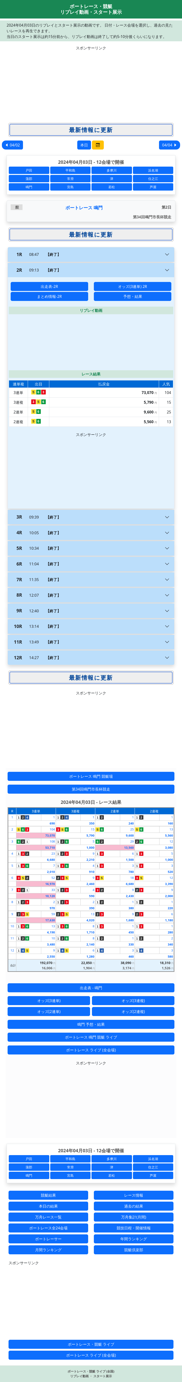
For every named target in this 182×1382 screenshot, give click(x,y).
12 (171, 841)
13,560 (129, 847)
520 (170, 872)
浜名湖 (153, 170)
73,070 (50, 835)
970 (52, 908)
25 (132, 829)
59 (53, 914)
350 (91, 823)
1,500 (130, 859)
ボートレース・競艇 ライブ (91, 1344)
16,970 (50, 884)
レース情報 (133, 1195)
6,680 (51, 859)
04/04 (169, 145)
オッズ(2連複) (133, 1011)
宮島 (70, 187)
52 (53, 878)
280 (170, 932)
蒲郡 (29, 178)
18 (132, 878)
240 (131, 823)
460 (131, 956)
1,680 (130, 920)
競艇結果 (48, 1195)
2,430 (130, 896)
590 (91, 896)
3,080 (169, 847)
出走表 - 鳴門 (91, 987)
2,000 (169, 896)
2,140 (90, 944)
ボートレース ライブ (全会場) (91, 1050)
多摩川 (112, 170)
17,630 (50, 920)
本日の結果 (48, 1206)
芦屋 (153, 187)
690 (52, 823)
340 (170, 944)
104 (52, 829)
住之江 (153, 178)
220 (170, 908)
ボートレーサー (48, 1238)
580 (170, 956)
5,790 (90, 835)
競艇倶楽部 (133, 1249)
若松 (111, 187)
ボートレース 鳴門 (84, 207)
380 (131, 908)
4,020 (90, 920)
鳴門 (29, 187)
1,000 (90, 847)
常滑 (70, 178)
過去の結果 (133, 1206)
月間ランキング (48, 1249)
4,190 (51, 932)
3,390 (169, 884)
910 (91, 872)
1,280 (90, 956)
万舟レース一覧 (48, 1217)
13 (171, 829)
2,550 (51, 956)
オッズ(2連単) (49, 1011)
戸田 (29, 170)
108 (52, 841)
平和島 (70, 170)
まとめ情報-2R (49, 296)
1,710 (90, 932)
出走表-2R (49, 286)
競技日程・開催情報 (134, 1228)
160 (170, 823)
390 (91, 908)
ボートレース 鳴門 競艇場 (91, 776)
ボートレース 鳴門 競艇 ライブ (91, 1037)
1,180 (169, 920)
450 (131, 932)
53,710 (50, 847)
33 (53, 890)
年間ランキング (133, 1238)
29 (132, 841)
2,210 (90, 859)
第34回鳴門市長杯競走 (91, 789)
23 (53, 853)
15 (92, 829)
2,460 (90, 884)
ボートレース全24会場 (48, 1228)
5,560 (169, 835)
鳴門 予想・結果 (91, 1024)
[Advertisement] (91, 84)
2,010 (51, 872)
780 (131, 872)
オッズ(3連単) (49, 1000)
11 (12, 938)
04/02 (12, 145)
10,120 (50, 896)
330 (131, 944)
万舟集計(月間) (133, 1217)
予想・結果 (132, 296)
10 (12, 926)
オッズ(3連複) (133, 1000)
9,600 (130, 835)
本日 (84, 145)
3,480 (51, 944)
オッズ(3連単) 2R (132, 286)
